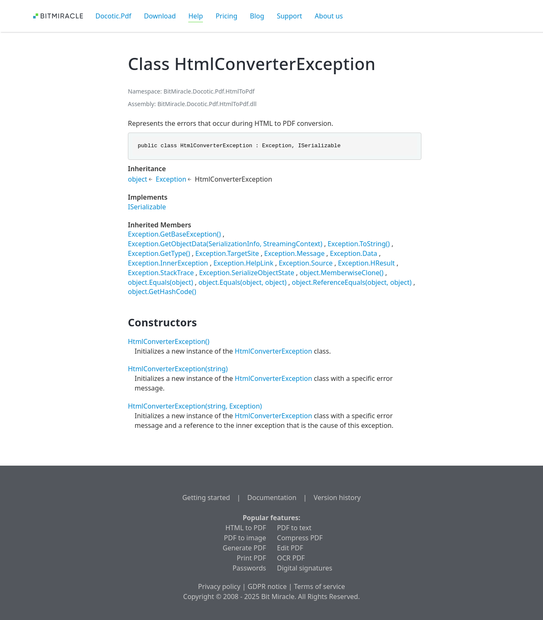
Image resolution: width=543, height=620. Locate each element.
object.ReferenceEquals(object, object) (352, 282)
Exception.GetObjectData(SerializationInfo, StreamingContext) (225, 243)
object (137, 179)
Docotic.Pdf (114, 16)
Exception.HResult (366, 263)
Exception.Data (353, 253)
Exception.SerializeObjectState (246, 272)
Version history (337, 497)
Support (289, 16)
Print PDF (251, 558)
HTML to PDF (245, 527)
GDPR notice (267, 586)
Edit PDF (290, 547)
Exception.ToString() (358, 243)
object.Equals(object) (160, 282)
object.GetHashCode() (162, 291)
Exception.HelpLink (243, 263)
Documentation (271, 497)
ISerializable (147, 206)
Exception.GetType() (159, 253)
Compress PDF (300, 537)
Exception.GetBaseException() (174, 234)
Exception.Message (294, 253)
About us (329, 16)
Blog (257, 16)
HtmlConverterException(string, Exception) (195, 406)
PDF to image (245, 537)
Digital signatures (305, 568)
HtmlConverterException (273, 351)
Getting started (206, 497)
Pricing (226, 16)
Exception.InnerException (168, 263)
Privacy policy (219, 586)
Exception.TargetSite (227, 253)
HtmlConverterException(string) (178, 368)
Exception (171, 179)
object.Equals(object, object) (242, 282)
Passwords (249, 568)
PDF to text (294, 527)
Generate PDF (244, 547)
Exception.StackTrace (161, 272)
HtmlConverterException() (168, 341)
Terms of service (319, 586)
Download (160, 16)
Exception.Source (306, 263)
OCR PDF (291, 558)
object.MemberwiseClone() (341, 272)
